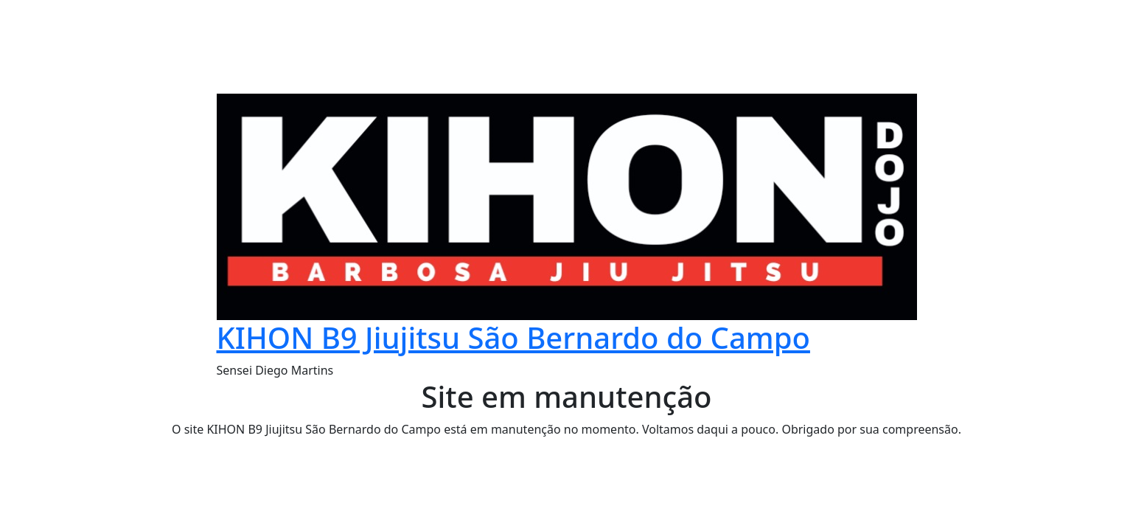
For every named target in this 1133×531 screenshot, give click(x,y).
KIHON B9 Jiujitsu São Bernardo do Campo (513, 337)
